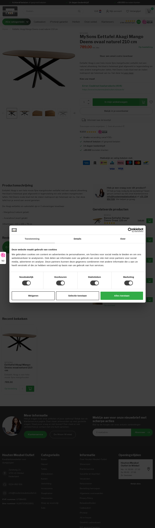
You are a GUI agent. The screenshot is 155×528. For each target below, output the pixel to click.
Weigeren (33, 295)
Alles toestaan (122, 295)
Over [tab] (123, 238)
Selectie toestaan (77, 295)
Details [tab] (77, 238)
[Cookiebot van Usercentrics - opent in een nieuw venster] (130, 230)
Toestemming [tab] (32, 238)
